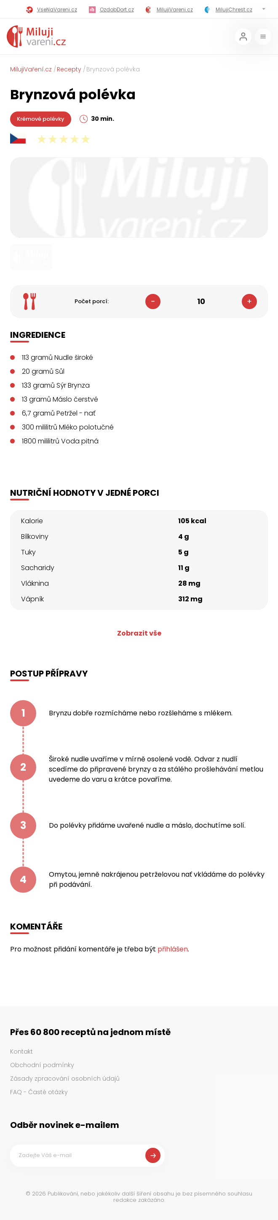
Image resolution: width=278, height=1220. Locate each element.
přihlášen (173, 949)
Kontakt (21, 1051)
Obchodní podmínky (42, 1065)
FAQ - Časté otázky (39, 1092)
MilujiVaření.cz (31, 69)
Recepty (69, 69)
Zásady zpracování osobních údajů (65, 1078)
